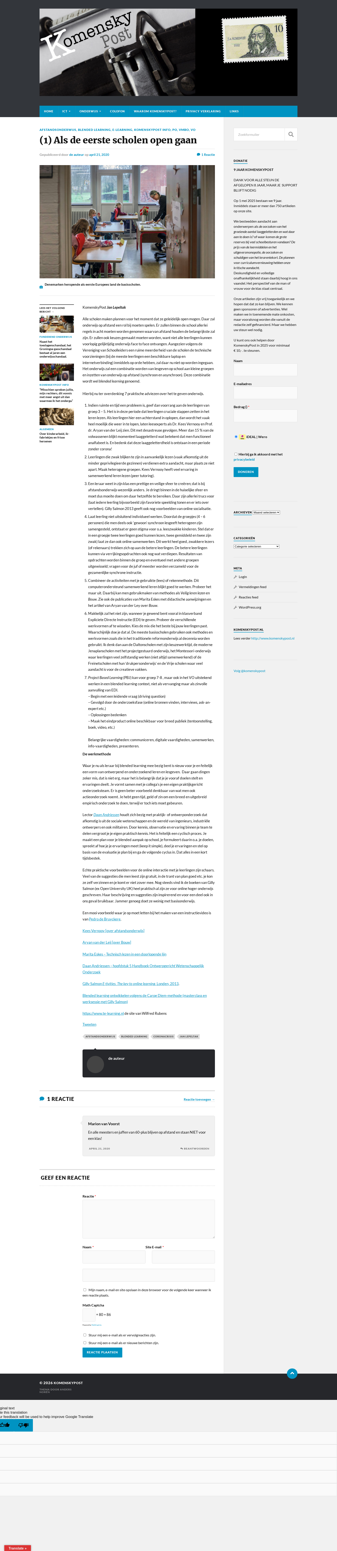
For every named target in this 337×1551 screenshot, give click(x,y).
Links (234, 111)
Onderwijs (89, 111)
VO (193, 130)
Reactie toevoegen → (199, 1099)
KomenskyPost (70, 1383)
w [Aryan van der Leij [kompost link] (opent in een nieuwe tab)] (128, 942)
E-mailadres (243, 384)
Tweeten (89, 1024)
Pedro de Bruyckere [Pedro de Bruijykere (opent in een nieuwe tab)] (105, 919)
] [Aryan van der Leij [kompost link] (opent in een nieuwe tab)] (130, 942)
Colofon (117, 111)
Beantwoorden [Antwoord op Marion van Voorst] (196, 1148)
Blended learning (94, 130)
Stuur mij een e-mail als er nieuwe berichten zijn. (124, 1343)
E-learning (122, 130)
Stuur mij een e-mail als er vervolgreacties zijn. (122, 1335)
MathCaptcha (96, 1325)
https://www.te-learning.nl (103, 1013)
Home (48, 111)
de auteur (76, 154)
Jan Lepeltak (189, 1036)
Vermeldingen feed (253, 587)
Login (243, 577)
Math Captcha (93, 1305)
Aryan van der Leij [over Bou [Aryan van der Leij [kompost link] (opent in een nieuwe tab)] (105, 942)
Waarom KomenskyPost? (155, 111)
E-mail (158, 1247)
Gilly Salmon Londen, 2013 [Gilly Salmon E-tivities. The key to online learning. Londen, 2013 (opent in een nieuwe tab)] (131, 983)
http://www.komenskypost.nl (272, 638)
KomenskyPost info (152, 130)
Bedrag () (241, 407)
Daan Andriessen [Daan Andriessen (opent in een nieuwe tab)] (106, 814)
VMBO (184, 130)
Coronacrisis (163, 1036)
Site (149, 1247)
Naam (88, 1247)
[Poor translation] (23, 1425)
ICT (64, 111)
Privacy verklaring (203, 111)
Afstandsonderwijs (58, 130)
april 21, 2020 (99, 154)
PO (174, 130)
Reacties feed (248, 597)
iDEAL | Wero (251, 437)
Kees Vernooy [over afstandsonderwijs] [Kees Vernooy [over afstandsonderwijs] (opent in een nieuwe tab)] (113, 930)
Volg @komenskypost (249, 671)
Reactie (89, 1196)
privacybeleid (244, 459)
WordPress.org (250, 607)
